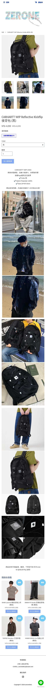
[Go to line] (41, 682)
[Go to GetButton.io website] (40, 686)
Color (4, 141)
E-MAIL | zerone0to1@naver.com (23, 666)
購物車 (39, 2)
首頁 (3, 32)
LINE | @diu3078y (23, 664)
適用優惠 (5, 131)
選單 (6, 2)
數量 (3, 150)
